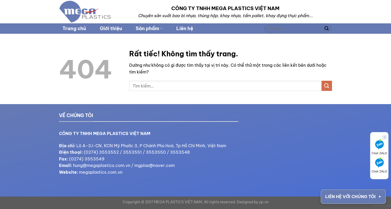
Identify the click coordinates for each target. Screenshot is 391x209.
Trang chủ (74, 28)
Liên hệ (184, 28)
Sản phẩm (149, 28)
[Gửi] (326, 28)
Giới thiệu (111, 28)
